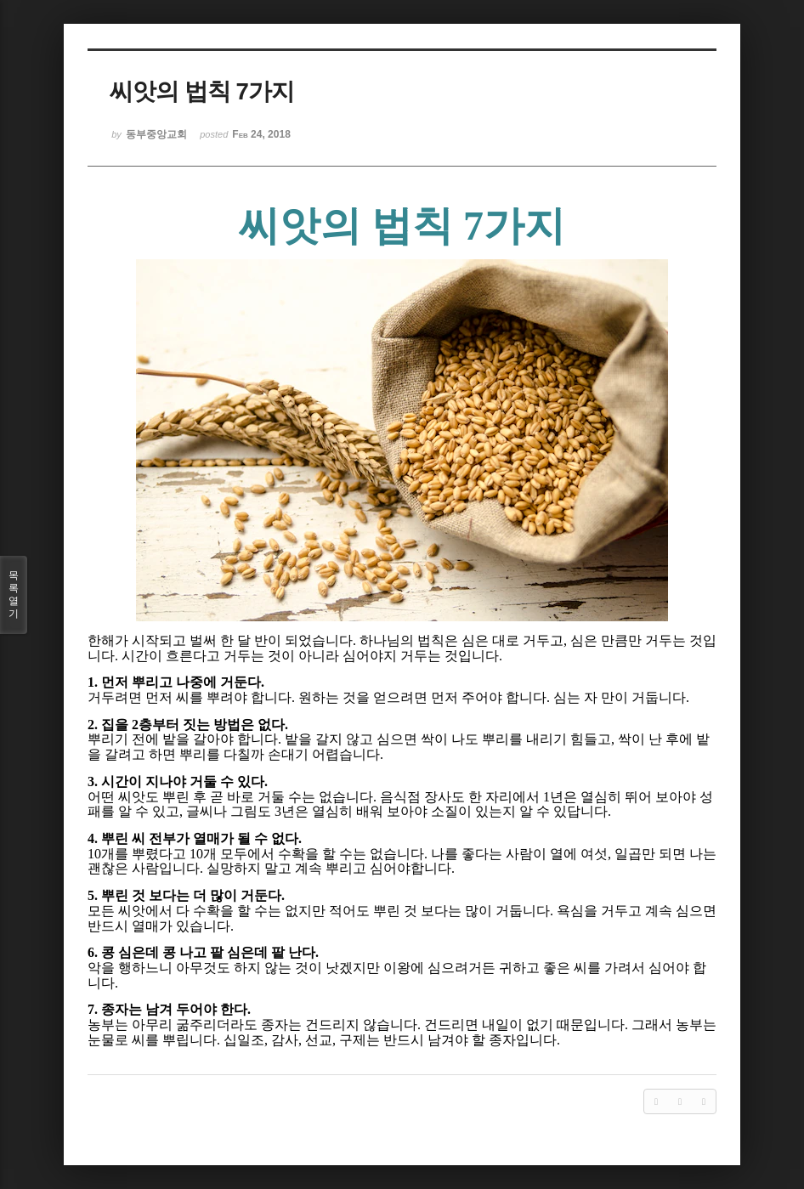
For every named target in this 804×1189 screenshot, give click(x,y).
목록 (13, 594)
